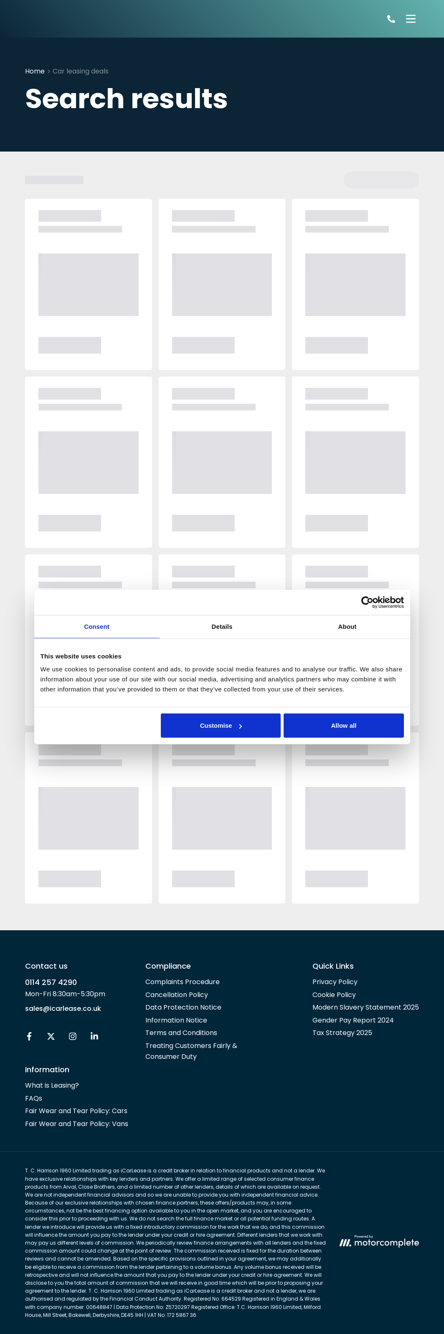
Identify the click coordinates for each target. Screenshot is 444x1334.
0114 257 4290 (51, 982)
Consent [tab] (96, 626)
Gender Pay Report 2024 (353, 1020)
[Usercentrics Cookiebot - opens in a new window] (367, 602)
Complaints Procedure (182, 982)
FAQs (33, 1098)
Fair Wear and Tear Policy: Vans (76, 1124)
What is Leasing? (52, 1085)
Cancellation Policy (176, 995)
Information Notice (176, 1020)
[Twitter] (51, 1038)
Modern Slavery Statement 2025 (365, 1007)
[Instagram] (73, 1038)
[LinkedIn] (94, 1038)
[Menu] (410, 18)
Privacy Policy (335, 982)
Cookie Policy (334, 995)
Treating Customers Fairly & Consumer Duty (191, 1051)
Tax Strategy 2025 (342, 1033)
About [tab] (347, 626)
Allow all (344, 725)
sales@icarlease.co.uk (63, 1008)
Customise (221, 725)
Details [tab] (222, 626)
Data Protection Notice (183, 1007)
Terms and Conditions (181, 1033)
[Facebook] (29, 1038)
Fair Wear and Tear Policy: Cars (76, 1111)
